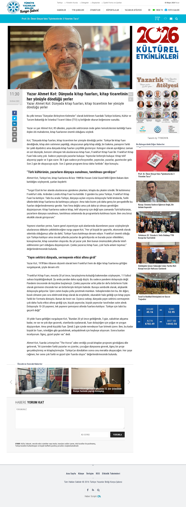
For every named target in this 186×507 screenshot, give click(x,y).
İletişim (90, 473)
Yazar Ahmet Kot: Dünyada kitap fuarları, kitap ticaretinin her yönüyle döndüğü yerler (75, 105)
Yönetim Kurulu (72, 3)
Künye (81, 473)
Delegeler (85, 3)
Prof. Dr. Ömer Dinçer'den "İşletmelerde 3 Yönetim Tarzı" (50, 18)
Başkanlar (96, 3)
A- (131, 99)
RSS (98, 473)
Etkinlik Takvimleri (111, 473)
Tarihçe (60, 3)
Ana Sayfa (71, 473)
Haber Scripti (91, 496)
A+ (130, 94)
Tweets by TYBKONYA (158, 138)
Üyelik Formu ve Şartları (112, 3)
